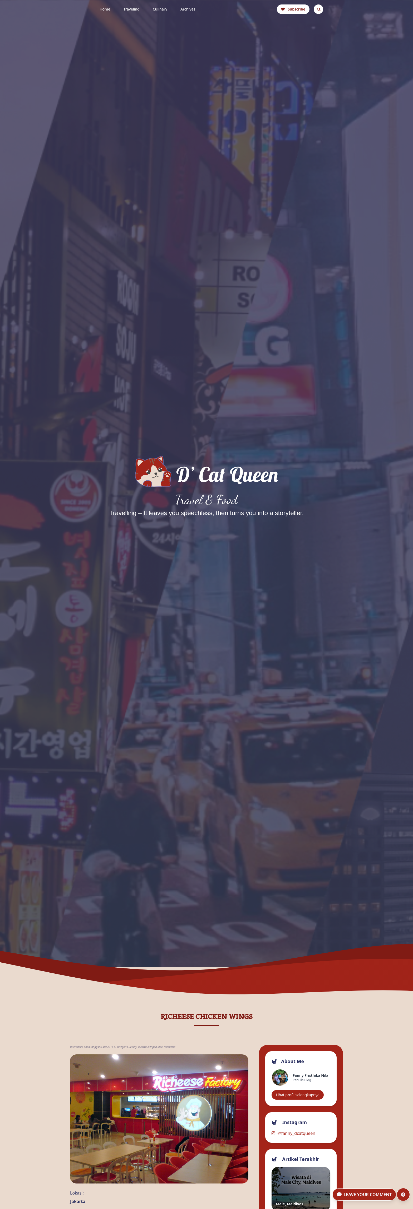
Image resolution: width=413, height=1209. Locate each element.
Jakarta (142, 1047)
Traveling (131, 9)
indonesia (169, 1047)
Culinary (160, 9)
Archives (187, 9)
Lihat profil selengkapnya (297, 1094)
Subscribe (293, 9)
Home (105, 9)
